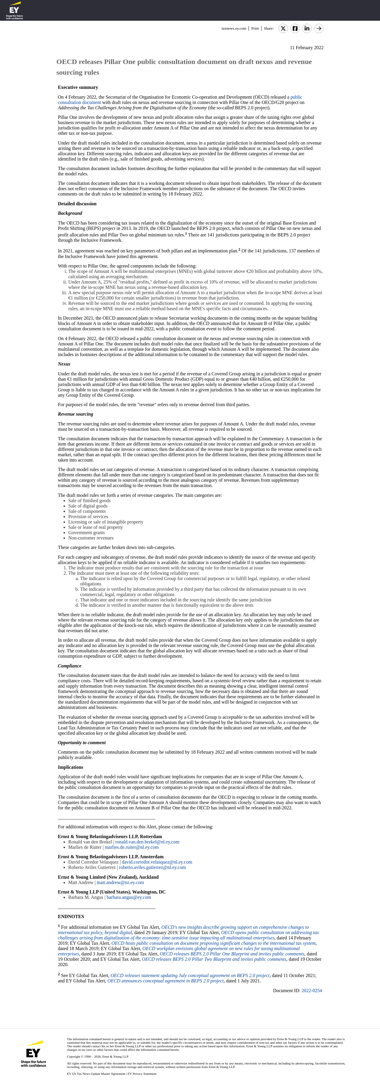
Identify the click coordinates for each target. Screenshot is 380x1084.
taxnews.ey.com (234, 28)
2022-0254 (312, 990)
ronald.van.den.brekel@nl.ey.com (147, 841)
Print (255, 28)
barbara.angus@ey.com (129, 897)
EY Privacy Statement (142, 1073)
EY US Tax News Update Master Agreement (96, 1073)
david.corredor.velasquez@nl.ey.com (157, 861)
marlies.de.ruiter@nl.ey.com (132, 847)
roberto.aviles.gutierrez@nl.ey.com (152, 867)
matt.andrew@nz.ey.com (120, 882)
